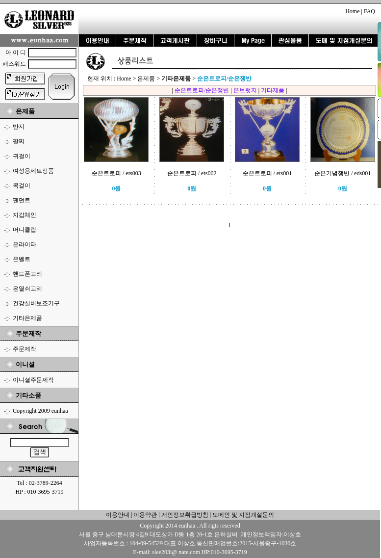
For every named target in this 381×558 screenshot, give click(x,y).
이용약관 (145, 514)
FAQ (369, 11)
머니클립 (24, 229)
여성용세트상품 (33, 170)
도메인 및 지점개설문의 (243, 514)
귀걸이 (21, 156)
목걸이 (21, 185)
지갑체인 (24, 215)
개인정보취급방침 (184, 514)
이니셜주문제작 (33, 379)
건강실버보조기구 (36, 303)
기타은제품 (27, 318)
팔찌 (19, 141)
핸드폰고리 (27, 273)
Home (352, 11)
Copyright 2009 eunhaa (40, 410)
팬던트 (21, 200)
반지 (19, 126)
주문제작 (24, 348)
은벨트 (21, 259)
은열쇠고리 (27, 288)
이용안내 (117, 514)
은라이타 (24, 244)
